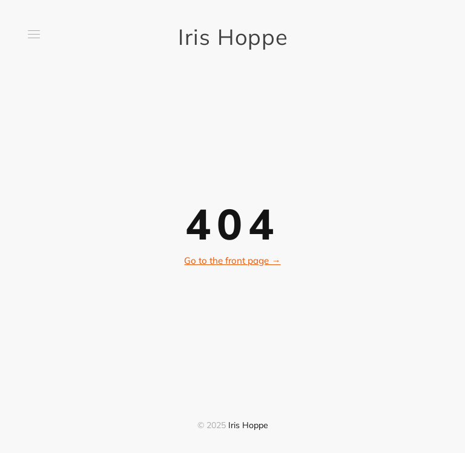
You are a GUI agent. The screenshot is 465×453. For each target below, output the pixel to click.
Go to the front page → (232, 260)
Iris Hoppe (232, 37)
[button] (34, 34)
